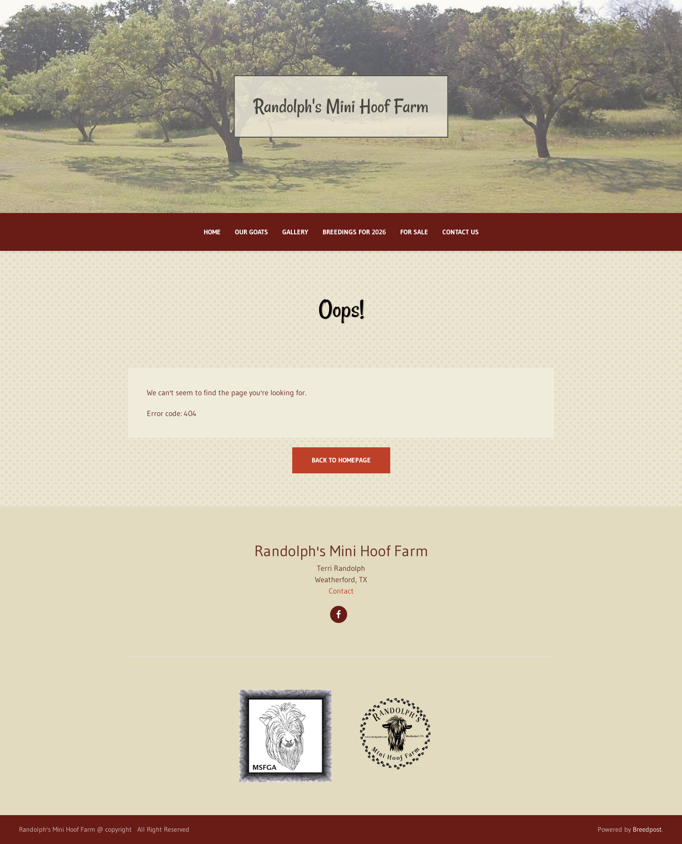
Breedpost (647, 829)
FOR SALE (414, 232)
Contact (341, 590)
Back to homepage (341, 460)
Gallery (295, 232)
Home (212, 232)
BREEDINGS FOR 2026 (354, 232)
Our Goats (251, 232)
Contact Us (460, 232)
